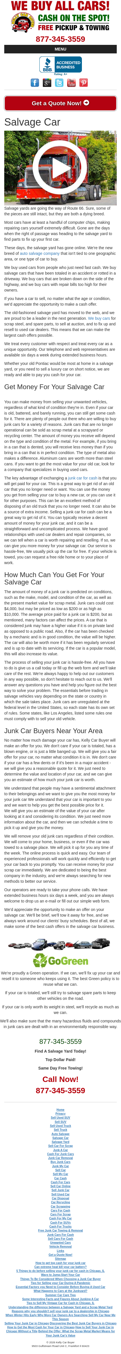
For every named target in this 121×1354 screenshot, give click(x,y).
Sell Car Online (60, 1186)
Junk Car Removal (60, 1158)
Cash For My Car (60, 1218)
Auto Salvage (60, 1134)
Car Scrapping (60, 1206)
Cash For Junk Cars (60, 1154)
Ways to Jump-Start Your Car (60, 1274)
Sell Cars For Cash (60, 1238)
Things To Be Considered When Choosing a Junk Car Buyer (60, 1279)
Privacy (61, 1113)
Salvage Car (60, 1138)
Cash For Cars (60, 1182)
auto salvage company (40, 253)
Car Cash (60, 1178)
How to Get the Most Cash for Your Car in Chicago (41, 1327)
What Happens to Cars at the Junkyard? (60, 1290)
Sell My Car (60, 1174)
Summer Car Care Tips (60, 1295)
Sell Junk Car (60, 1190)
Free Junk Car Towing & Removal (60, 1230)
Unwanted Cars (60, 1242)
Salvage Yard (60, 1141)
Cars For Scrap (60, 1214)
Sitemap (60, 1258)
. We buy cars (98, 318)
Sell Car (60, 1170)
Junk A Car (60, 1150)
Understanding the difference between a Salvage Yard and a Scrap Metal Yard (60, 1307)
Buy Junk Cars (60, 1162)
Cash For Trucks (60, 1226)
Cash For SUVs (60, 1222)
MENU (60, 49)
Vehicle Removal (60, 1246)
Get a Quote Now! (60, 103)
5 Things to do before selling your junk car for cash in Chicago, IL (60, 1270)
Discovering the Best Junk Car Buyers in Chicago (83, 1323)
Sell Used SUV (60, 1117)
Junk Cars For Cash (60, 1234)
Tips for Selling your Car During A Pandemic (60, 1283)
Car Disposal (60, 1198)
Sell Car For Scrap (60, 1145)
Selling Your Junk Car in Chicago (27, 1323)
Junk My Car (60, 1166)
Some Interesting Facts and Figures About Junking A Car (60, 1299)
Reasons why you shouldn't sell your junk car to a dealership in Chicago (60, 1311)
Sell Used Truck (60, 1125)
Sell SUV (60, 1121)
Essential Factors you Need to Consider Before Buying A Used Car (60, 1287)
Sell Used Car (60, 1194)
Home (61, 1109)
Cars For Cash (60, 1210)
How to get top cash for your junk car (60, 1263)
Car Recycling (60, 1202)
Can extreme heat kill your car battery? (60, 1266)
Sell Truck (60, 1129)
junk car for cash (82, 478)
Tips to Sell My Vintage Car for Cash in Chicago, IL (61, 1303)
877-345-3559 (60, 39)
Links (60, 1250)
